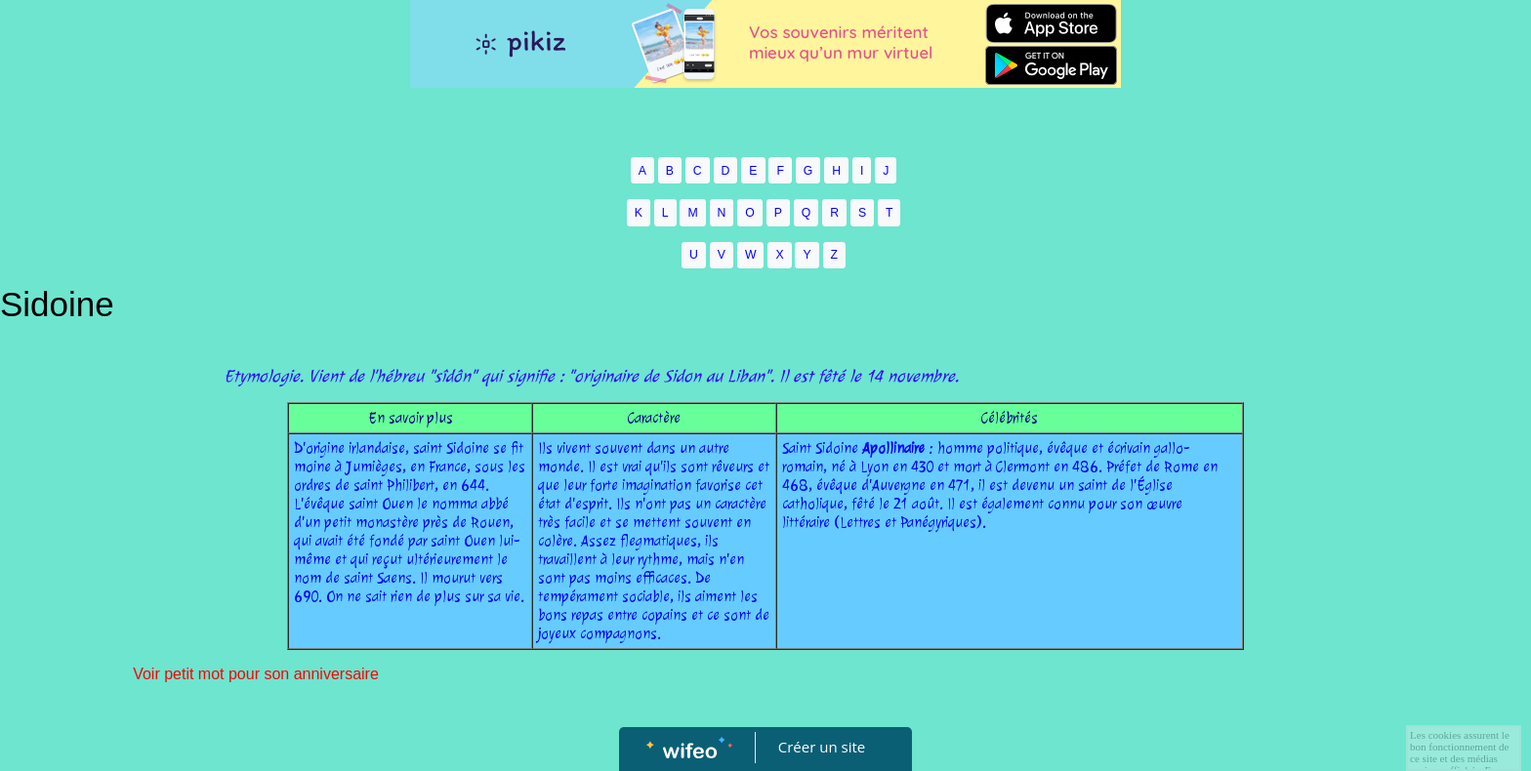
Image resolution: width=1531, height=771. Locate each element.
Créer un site (821, 746)
